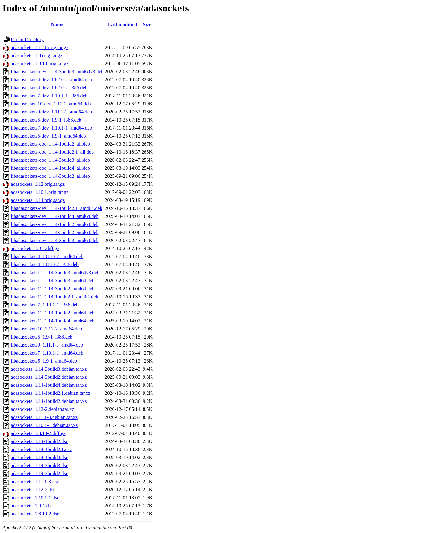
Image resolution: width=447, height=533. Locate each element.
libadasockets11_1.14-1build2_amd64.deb (52, 312)
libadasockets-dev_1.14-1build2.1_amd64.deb (56, 208)
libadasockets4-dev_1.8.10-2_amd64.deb (51, 79)
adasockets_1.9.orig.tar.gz (36, 55)
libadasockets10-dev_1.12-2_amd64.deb (51, 103)
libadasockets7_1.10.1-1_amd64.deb (47, 353)
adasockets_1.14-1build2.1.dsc (41, 449)
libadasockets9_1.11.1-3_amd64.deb (47, 345)
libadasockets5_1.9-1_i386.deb (41, 336)
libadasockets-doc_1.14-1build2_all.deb (50, 144)
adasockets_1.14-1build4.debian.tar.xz (49, 385)
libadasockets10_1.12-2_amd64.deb (46, 328)
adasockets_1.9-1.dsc (32, 505)
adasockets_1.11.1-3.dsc (35, 481)
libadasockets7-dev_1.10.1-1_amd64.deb (51, 127)
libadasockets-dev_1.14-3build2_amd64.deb (55, 232)
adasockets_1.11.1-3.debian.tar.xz (44, 417)
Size (147, 24)
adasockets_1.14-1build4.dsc (39, 457)
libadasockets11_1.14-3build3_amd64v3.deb (55, 272)
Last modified (122, 24)
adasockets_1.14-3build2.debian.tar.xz (49, 377)
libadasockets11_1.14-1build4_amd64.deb (52, 320)
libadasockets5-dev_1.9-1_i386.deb (46, 119)
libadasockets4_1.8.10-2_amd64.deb (47, 256)
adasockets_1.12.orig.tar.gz (38, 184)
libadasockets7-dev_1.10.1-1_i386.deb (49, 95)
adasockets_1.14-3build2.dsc (39, 473)
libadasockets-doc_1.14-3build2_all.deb (50, 176)
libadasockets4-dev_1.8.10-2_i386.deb (49, 87)
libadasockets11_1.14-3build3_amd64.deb (52, 280)
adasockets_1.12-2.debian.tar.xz (42, 409)
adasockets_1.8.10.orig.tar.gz (39, 63)
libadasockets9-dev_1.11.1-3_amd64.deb (51, 111)
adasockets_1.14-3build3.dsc (39, 465)
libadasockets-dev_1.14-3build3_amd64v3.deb (57, 71)
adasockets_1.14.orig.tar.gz (38, 200)
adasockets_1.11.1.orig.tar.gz (39, 47)
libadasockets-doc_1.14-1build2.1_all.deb (52, 152)
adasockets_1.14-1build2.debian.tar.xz (49, 401)
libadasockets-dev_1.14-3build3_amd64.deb (55, 240)
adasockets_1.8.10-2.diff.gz (38, 433)
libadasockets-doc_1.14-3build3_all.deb (50, 160)
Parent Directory (27, 39)
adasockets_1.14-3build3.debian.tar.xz (49, 369)
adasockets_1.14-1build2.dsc (39, 441)
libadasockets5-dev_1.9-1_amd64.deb (48, 136)
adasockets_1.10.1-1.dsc (35, 497)
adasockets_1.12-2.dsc (33, 489)
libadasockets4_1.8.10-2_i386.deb (45, 264)
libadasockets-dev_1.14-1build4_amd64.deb (55, 216)
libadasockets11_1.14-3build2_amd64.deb (52, 288)
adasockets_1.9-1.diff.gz (35, 248)
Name (57, 24)
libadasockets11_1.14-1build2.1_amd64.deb (54, 296)
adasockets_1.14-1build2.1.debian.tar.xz (50, 393)
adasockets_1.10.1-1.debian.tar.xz (44, 425)
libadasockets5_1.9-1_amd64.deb (44, 361)
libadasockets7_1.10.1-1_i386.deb (45, 304)
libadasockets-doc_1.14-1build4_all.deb (50, 168)
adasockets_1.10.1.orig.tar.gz (39, 192)
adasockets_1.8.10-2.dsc (35, 513)
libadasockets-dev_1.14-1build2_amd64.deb (55, 224)
